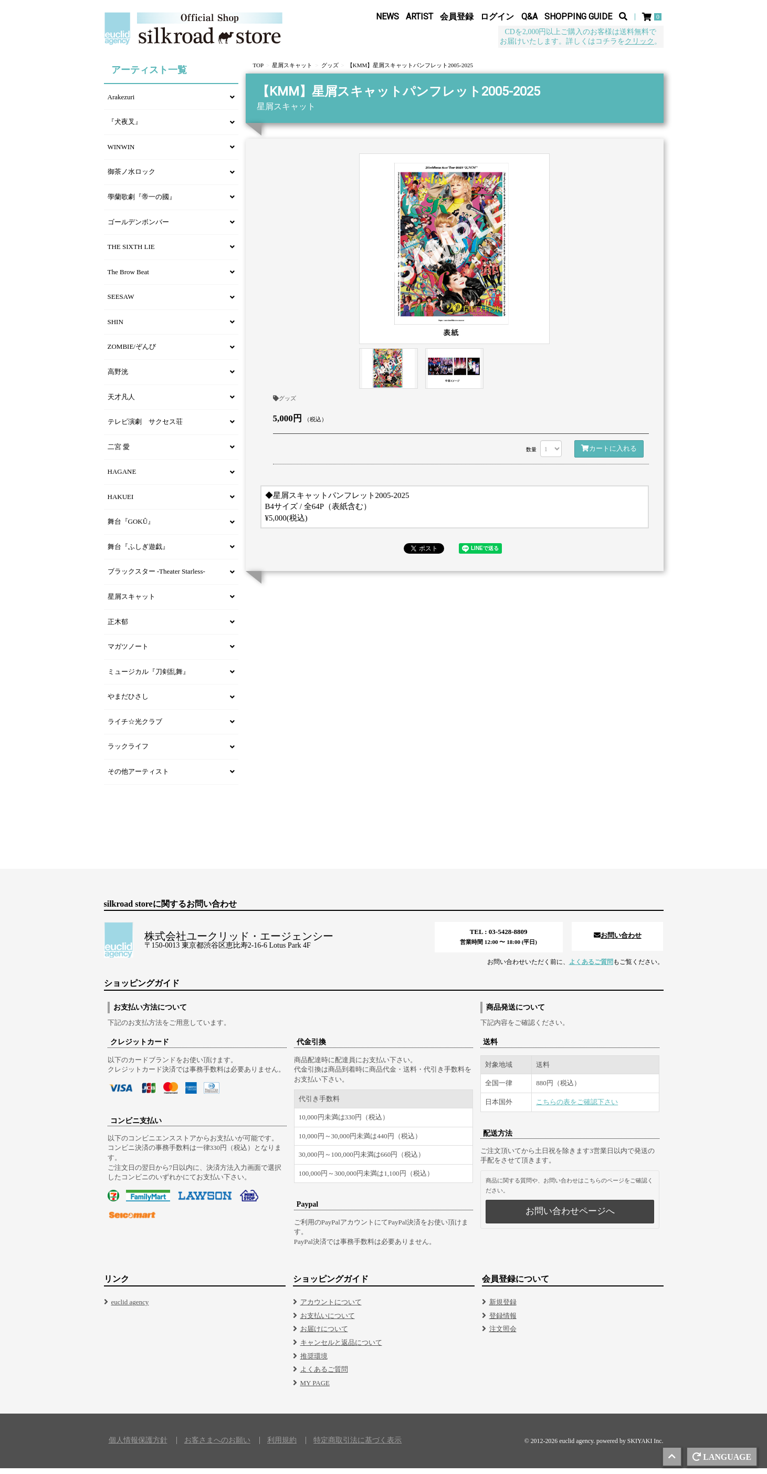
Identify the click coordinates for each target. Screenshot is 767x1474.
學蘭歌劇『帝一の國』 (142, 202)
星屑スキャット (131, 602)
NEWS (387, 17)
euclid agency (130, 1308)
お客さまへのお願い (217, 1446)
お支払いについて (327, 1321)
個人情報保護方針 (138, 1446)
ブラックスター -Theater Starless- (156, 577)
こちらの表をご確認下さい (577, 1108)
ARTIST (419, 17)
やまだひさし (128, 702)
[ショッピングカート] (653, 17)
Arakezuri (121, 103)
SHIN (115, 327)
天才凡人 (121, 403)
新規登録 (503, 1308)
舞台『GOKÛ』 (131, 527)
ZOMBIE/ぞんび (132, 352)
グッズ (284, 404)
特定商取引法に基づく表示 (357, 1446)
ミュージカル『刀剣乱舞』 (149, 677)
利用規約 (282, 1446)
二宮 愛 (119, 452)
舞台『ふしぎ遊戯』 (138, 552)
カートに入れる (609, 454)
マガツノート (128, 652)
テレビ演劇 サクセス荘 (145, 427)
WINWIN (121, 153)
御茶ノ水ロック (131, 177)
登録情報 (503, 1321)
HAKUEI (121, 502)
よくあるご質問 (591, 967)
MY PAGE (315, 1389)
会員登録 (457, 17)
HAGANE (122, 477)
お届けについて (324, 1334)
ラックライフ (128, 752)
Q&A (529, 17)
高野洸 (118, 377)
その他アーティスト (138, 777)
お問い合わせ (618, 941)
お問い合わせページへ (570, 1217)
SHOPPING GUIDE (578, 17)
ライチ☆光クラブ (135, 727)
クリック (639, 41)
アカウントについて (331, 1308)
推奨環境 (314, 1362)
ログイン (497, 17)
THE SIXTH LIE (131, 252)
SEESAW (121, 302)
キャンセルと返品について (341, 1348)
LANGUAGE (721, 1456)
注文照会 (503, 1334)
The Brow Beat (128, 278)
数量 (531, 455)
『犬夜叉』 (125, 127)
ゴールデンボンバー (138, 228)
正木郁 (118, 627)
